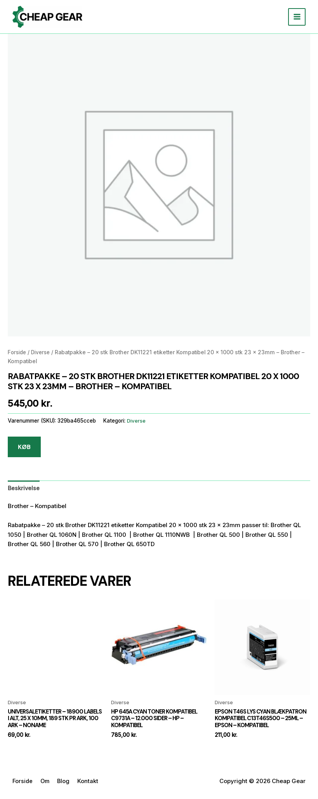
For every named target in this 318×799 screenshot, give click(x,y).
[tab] (24, 488)
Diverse (43, 353)
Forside (18, 353)
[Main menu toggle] (297, 17)
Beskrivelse (24, 488)
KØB (24, 447)
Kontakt (90, 782)
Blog (65, 782)
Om (46, 782)
